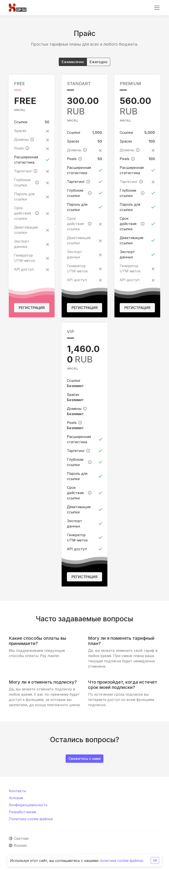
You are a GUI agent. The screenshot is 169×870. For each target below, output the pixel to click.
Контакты (17, 791)
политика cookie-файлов (121, 860)
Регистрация (32, 307)
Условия (16, 798)
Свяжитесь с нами (84, 758)
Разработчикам (22, 812)
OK (155, 860)
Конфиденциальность (28, 805)
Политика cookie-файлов (31, 819)
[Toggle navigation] (157, 7)
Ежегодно (98, 61)
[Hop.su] (18, 8)
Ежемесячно (73, 61)
